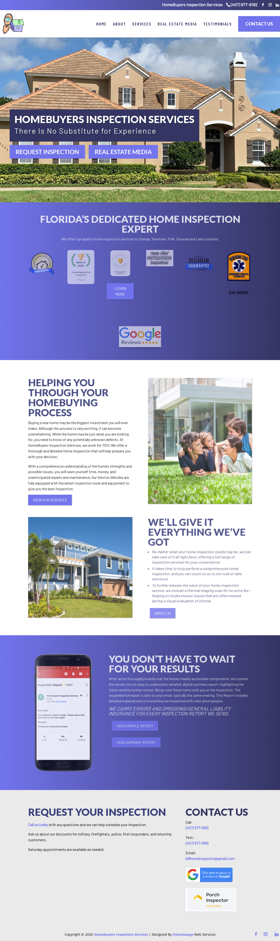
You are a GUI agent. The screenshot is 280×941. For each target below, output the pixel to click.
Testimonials (217, 23)
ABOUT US (172, 613)
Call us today (38, 824)
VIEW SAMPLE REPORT (147, 726)
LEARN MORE (118, 291)
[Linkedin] (277, 5)
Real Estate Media (177, 23)
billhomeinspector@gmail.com (210, 858)
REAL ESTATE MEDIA (123, 151)
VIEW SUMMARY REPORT (148, 742)
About (119, 23)
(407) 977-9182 (244, 4)
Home (101, 23)
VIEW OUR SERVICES (47, 500)
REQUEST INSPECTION (47, 151)
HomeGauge (183, 934)
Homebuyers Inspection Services (121, 934)
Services (141, 23)
